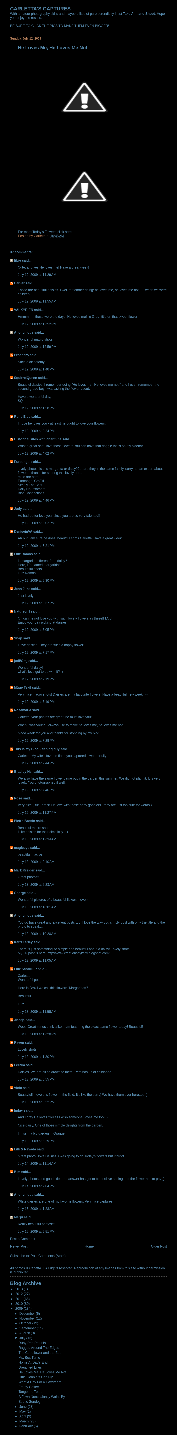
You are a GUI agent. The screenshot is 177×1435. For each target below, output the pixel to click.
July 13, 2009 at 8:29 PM (36, 1141)
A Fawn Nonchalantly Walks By (42, 1397)
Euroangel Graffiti (31, 481)
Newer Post (18, 1246)
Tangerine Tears (30, 1392)
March (24, 1421)
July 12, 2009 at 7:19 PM (36, 679)
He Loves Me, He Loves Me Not (42, 1372)
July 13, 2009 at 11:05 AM (37, 960)
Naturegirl (22, 611)
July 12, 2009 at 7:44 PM (36, 763)
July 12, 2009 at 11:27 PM (37, 813)
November (27, 1318)
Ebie (17, 260)
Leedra (19, 1065)
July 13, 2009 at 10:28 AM (37, 934)
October (25, 1323)
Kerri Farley (23, 942)
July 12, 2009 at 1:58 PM (36, 408)
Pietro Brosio (24, 821)
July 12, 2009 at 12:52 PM (37, 324)
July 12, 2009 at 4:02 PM (36, 453)
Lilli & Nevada (25, 1149)
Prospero (21, 355)
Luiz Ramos (23, 554)
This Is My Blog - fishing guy (36, 749)
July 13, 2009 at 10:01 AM (37, 907)
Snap (18, 638)
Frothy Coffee (29, 1387)
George (20, 893)
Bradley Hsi (23, 772)
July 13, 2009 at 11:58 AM (37, 1012)
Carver (19, 283)
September (28, 1328)
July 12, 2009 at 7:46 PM (36, 790)
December (27, 1313)
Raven (19, 1042)
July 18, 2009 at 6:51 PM (36, 1231)
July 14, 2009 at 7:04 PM (36, 1186)
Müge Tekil (22, 687)
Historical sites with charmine (37, 439)
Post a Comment (22, 1239)
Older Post (159, 1246)
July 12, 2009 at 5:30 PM (36, 580)
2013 (19, 1289)
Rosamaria (22, 710)
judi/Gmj (20, 661)
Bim (17, 1172)
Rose (18, 798)
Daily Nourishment (31, 489)
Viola (18, 1088)
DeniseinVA (23, 531)
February (26, 1426)
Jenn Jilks (22, 589)
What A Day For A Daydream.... (42, 1382)
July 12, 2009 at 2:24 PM (36, 431)
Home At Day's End (33, 1362)
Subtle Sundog (30, 1402)
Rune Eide (22, 417)
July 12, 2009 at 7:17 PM (36, 652)
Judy (18, 509)
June (23, 1407)
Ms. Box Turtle (29, 1358)
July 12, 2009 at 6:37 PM (36, 603)
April (23, 1416)
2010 (19, 1304)
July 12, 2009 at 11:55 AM (37, 301)
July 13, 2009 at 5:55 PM (36, 1079)
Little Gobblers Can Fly (36, 1377)
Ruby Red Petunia (32, 1343)
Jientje (19, 1020)
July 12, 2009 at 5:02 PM (36, 523)
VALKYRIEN (23, 310)
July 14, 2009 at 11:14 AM (37, 1163)
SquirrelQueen (25, 378)
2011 (19, 1299)
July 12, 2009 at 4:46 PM (36, 500)
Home (89, 1246)
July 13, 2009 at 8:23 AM (36, 885)
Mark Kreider (24, 870)
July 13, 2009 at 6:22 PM (36, 1102)
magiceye (21, 848)
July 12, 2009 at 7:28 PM (36, 741)
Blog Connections (31, 493)
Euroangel (22, 462)
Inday (18, 1110)
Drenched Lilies (30, 1367)
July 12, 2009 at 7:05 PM (36, 630)
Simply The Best (30, 485)
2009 (19, 1308)
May (23, 1411)
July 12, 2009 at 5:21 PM (36, 546)
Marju (18, 1217)
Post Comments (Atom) (48, 1256)
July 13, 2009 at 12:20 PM (37, 1034)
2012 (19, 1294)
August (25, 1333)
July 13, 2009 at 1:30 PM (36, 1057)
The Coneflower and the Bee (40, 1353)
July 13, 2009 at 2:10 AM (36, 862)
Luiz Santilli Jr (25, 969)
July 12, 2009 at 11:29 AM (37, 275)
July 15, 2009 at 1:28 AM (36, 1209)
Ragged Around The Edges (39, 1348)
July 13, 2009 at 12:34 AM (37, 839)
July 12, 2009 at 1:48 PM (36, 369)
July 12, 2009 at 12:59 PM (37, 347)
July (22, 1338)
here (68, 232)
